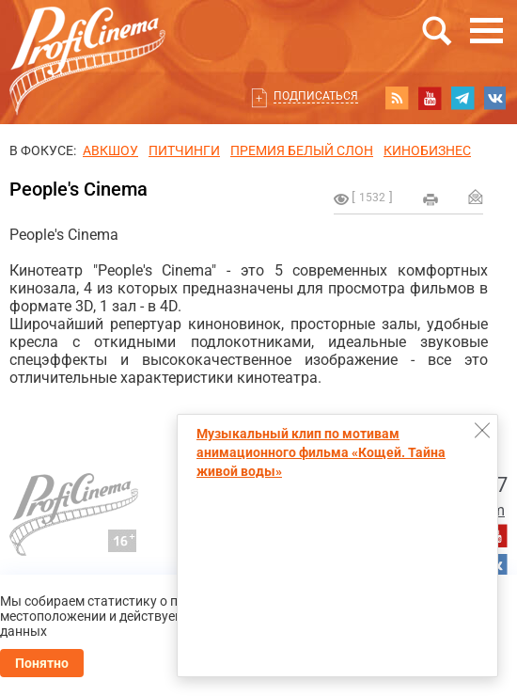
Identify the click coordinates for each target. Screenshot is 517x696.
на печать (430, 199)
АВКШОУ (110, 150)
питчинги (184, 150)
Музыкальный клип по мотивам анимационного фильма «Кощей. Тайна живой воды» (321, 452)
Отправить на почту (475, 196)
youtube (430, 98)
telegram (462, 98)
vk (495, 98)
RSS (397, 98)
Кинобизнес (427, 150)
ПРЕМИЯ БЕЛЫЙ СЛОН (301, 150)
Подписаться (316, 96)
